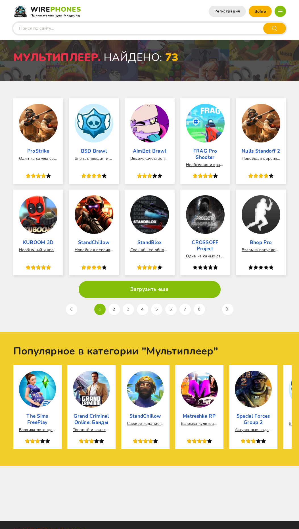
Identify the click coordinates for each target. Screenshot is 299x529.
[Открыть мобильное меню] (280, 11)
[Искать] (274, 28)
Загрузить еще (149, 289)
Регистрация (227, 11)
